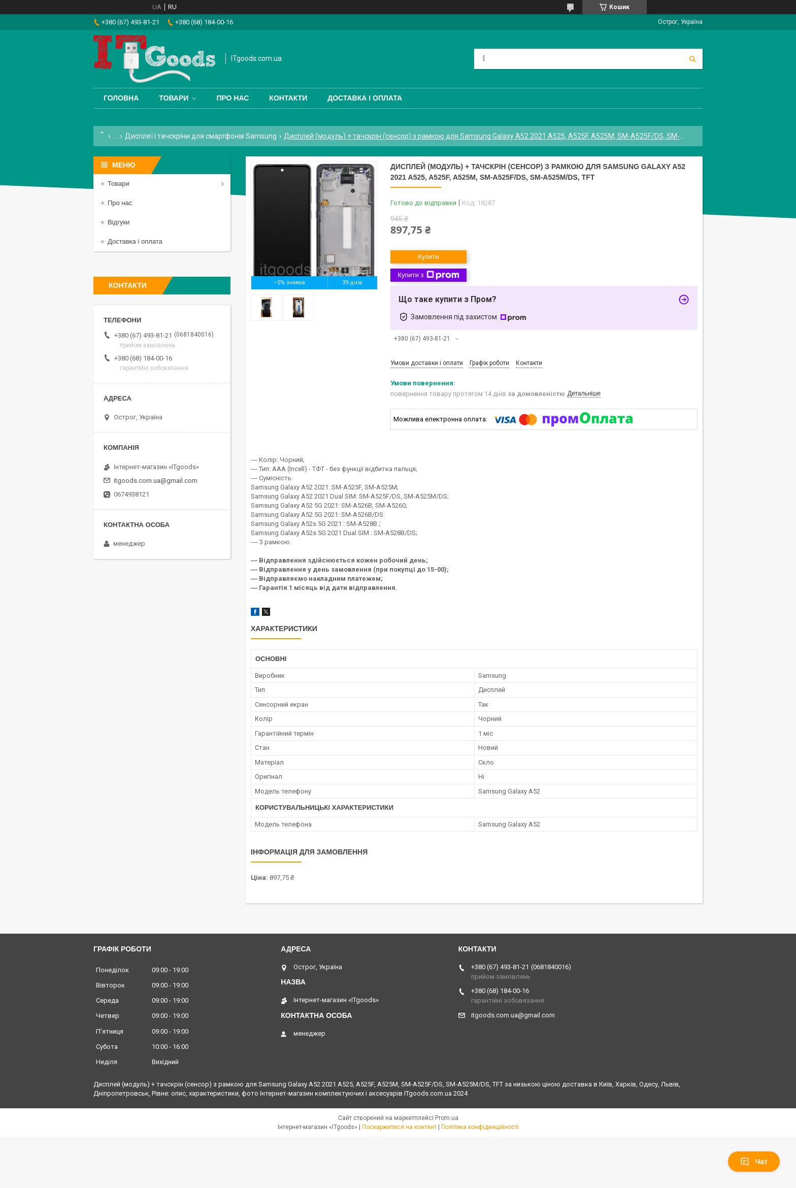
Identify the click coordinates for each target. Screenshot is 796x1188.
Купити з (428, 275)
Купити (428, 256)
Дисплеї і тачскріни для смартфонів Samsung (201, 136)
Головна (121, 98)
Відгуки (118, 222)
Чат (754, 1161)
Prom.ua (446, 1117)
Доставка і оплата (364, 98)
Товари (173, 98)
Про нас (232, 98)
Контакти (288, 98)
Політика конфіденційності (480, 1127)
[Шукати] (692, 59)
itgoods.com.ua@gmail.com (155, 480)
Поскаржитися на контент (399, 1127)
